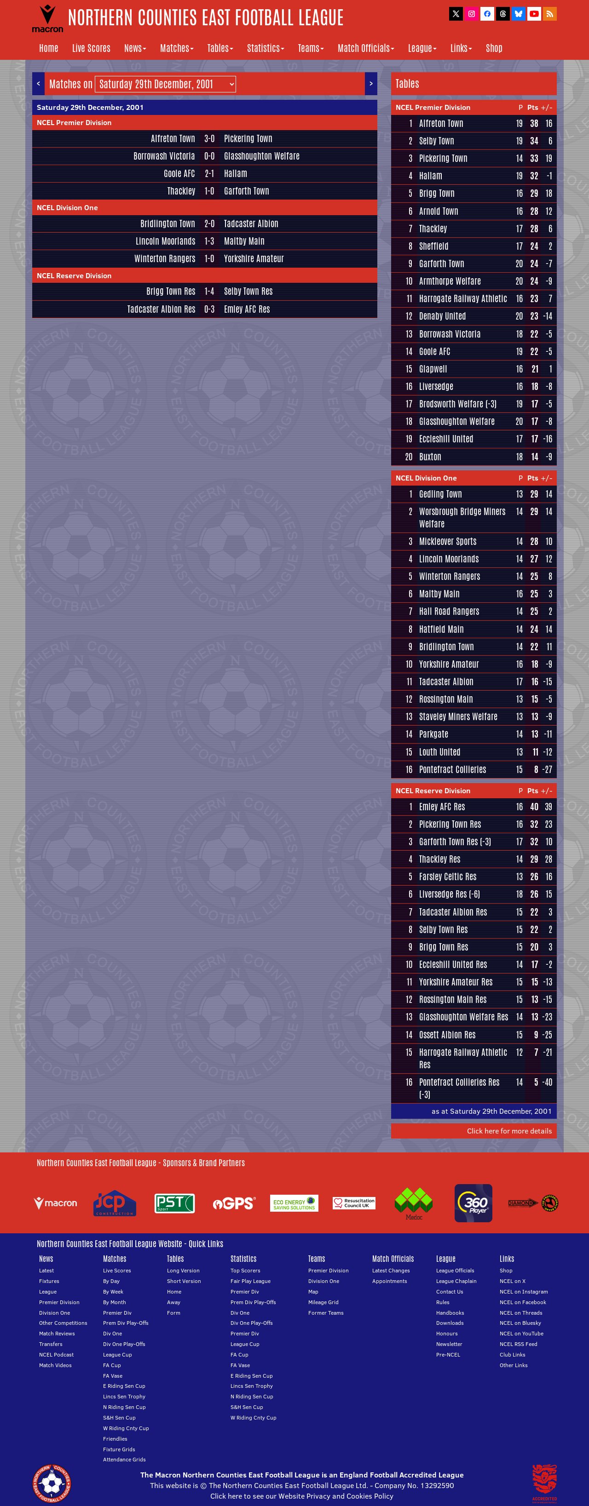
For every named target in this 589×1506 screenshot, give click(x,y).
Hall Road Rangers (449, 611)
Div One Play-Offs (124, 1344)
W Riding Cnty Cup (126, 1428)
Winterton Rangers (164, 258)
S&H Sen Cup (119, 1417)
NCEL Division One (67, 207)
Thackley (181, 190)
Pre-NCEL (448, 1354)
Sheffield (434, 246)
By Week (113, 1291)
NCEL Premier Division (74, 122)
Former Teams (326, 1313)
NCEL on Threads (521, 1313)
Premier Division (59, 1302)
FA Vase (112, 1376)
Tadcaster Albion (251, 223)
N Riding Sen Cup (124, 1407)
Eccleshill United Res (453, 964)
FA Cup (112, 1365)
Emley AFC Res (247, 309)
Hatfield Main (441, 629)
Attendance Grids (124, 1459)
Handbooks (450, 1313)
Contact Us (449, 1291)
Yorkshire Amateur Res (455, 981)
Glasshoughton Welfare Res (463, 1016)
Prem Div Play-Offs (126, 1323)
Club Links (512, 1354)
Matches (177, 48)
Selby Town (436, 140)
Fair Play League (251, 1281)
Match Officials (366, 48)
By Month (114, 1302)
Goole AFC (179, 173)
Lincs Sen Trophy (124, 1396)
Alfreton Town (173, 138)
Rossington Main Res (452, 999)
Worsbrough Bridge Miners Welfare (462, 517)
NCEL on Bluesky (520, 1323)
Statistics (265, 48)
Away (173, 1302)
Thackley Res (439, 859)
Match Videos (55, 1365)
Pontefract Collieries (452, 769)
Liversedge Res (443, 894)
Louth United (440, 751)
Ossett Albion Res (447, 1034)
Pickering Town (248, 138)
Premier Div (117, 1313)
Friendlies (115, 1439)
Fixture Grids (119, 1449)
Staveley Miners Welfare (458, 716)
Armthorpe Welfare (450, 281)
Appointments (389, 1281)
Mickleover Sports (447, 541)
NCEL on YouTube (521, 1333)
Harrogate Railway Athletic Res (463, 1058)
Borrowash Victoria (164, 155)
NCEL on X (512, 1281)
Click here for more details (509, 1131)
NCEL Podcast (56, 1354)
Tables (220, 48)
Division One (54, 1313)
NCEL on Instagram (524, 1291)
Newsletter (449, 1344)
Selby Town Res (248, 291)
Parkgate (433, 733)
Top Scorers (245, 1270)
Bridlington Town (167, 223)
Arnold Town (438, 211)
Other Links (514, 1365)
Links (461, 48)
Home (48, 48)
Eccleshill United (446, 438)
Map (313, 1291)
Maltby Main (244, 241)
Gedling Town (440, 493)
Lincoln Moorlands (165, 241)
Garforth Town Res (448, 841)
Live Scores (91, 48)
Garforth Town (246, 190)
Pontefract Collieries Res (459, 1082)
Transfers (51, 1344)
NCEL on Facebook (523, 1302)
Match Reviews (57, 1333)
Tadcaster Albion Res (161, 309)
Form (173, 1313)
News (135, 48)
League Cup (117, 1354)
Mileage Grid (323, 1302)
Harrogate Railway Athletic (463, 298)
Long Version (183, 1270)
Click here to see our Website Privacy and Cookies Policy (301, 1496)
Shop (494, 48)
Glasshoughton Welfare (262, 155)
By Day (111, 1281)
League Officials (455, 1270)
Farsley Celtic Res (447, 876)
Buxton (430, 456)
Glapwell (433, 368)
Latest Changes (391, 1270)
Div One (112, 1333)
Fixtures (49, 1281)
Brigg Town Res (170, 291)
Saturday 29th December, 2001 (90, 107)
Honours (447, 1333)
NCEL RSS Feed (518, 1344)
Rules (443, 1302)
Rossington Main (446, 699)
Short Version (184, 1281)
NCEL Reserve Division (74, 275)
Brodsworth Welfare (451, 403)
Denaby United (442, 315)
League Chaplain (456, 1281)
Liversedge (436, 386)
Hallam (235, 173)
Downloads (450, 1323)
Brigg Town (437, 193)
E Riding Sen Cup (124, 1386)
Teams (311, 48)
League (422, 48)
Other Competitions (63, 1323)
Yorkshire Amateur (254, 258)
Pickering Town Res (450, 824)
